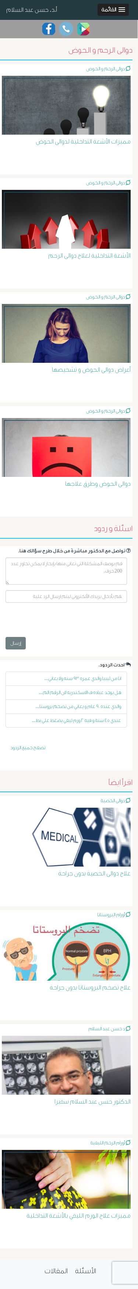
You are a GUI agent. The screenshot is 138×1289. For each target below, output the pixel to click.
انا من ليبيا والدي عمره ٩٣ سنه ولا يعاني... (83, 678)
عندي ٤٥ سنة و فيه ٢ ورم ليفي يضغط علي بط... (76, 720)
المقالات (56, 1271)
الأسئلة (85, 1271)
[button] (113, 10)
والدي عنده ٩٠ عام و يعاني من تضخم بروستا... (78, 706)
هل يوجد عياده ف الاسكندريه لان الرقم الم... (80, 692)
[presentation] (61, 622)
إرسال (15, 643)
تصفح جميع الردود (27, 747)
